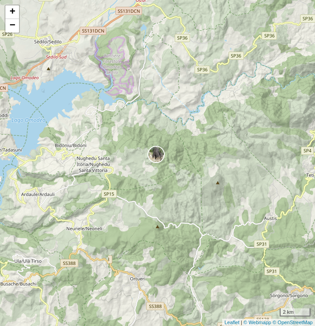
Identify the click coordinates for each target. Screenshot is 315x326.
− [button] (12, 26)
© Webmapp (257, 322)
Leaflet (231, 322)
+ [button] (12, 12)
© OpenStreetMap (292, 322)
